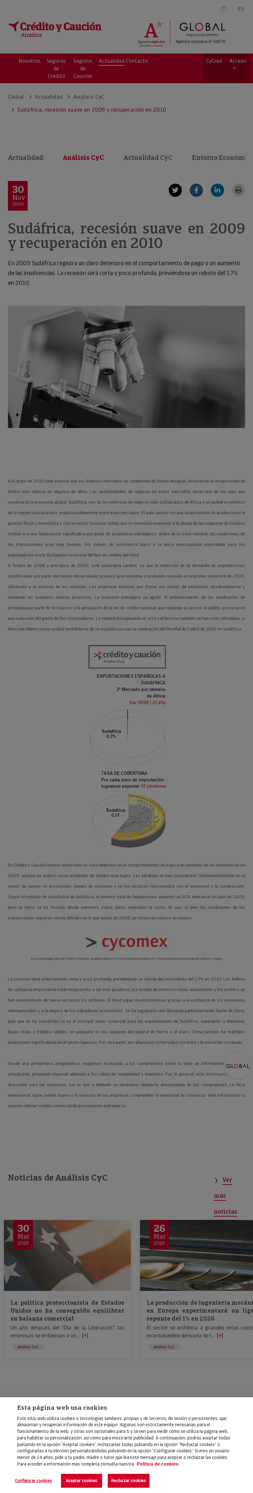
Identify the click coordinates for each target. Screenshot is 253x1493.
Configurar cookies (33, 1480)
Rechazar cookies (128, 1480)
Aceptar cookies (81, 1480)
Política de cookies (158, 1464)
